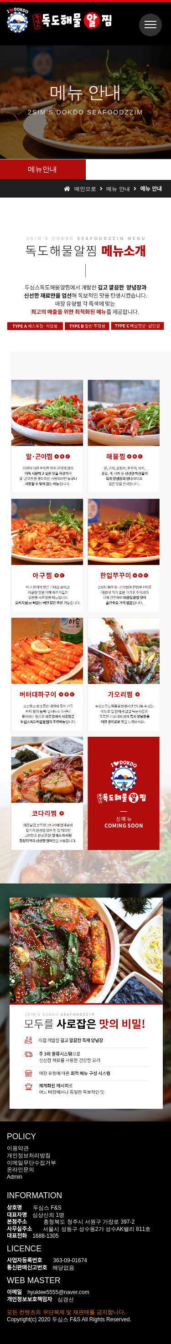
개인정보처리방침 (29, 1155)
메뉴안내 (42, 169)
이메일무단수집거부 (31, 1163)
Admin (14, 1177)
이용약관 (18, 1148)
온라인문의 (20, 1169)
